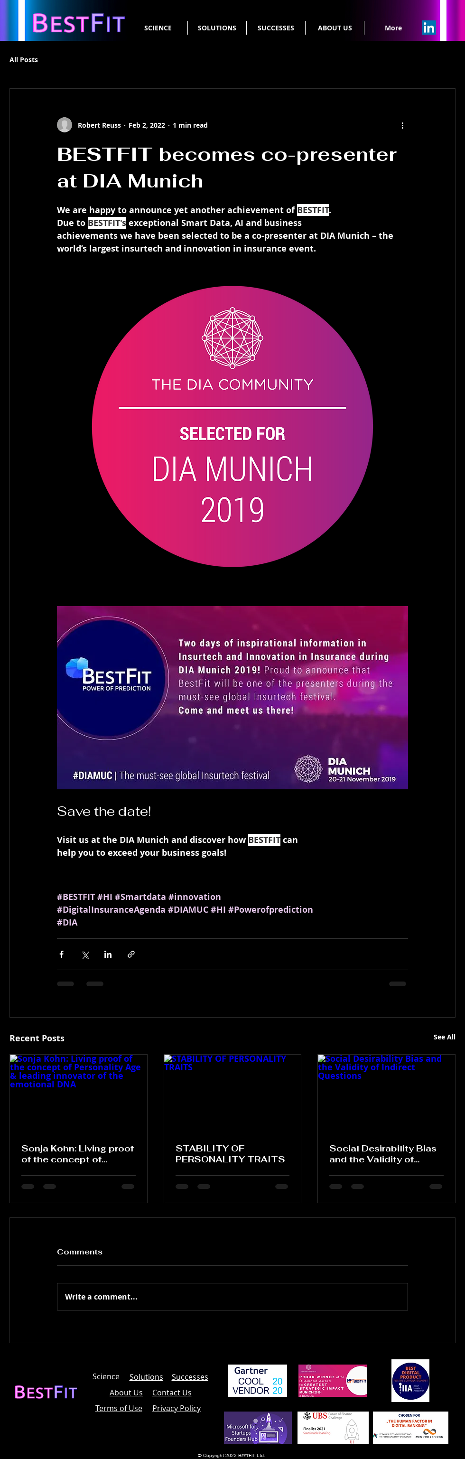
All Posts (23, 59)
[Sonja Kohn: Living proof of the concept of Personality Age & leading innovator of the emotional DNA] (78, 1093)
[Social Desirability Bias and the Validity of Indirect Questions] (386, 1093)
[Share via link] (131, 954)
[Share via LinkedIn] (107, 954)
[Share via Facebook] (61, 954)
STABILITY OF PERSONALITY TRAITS (230, 1154)
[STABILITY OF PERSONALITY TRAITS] (232, 1093)
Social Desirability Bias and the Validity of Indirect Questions (383, 1154)
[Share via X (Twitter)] (84, 954)
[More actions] (402, 125)
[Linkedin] (429, 27)
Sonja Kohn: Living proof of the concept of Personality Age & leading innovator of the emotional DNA (77, 1154)
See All (445, 1036)
